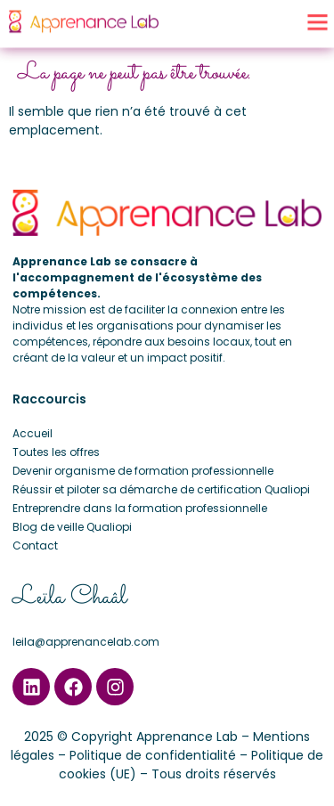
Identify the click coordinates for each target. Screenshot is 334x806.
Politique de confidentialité (152, 755)
